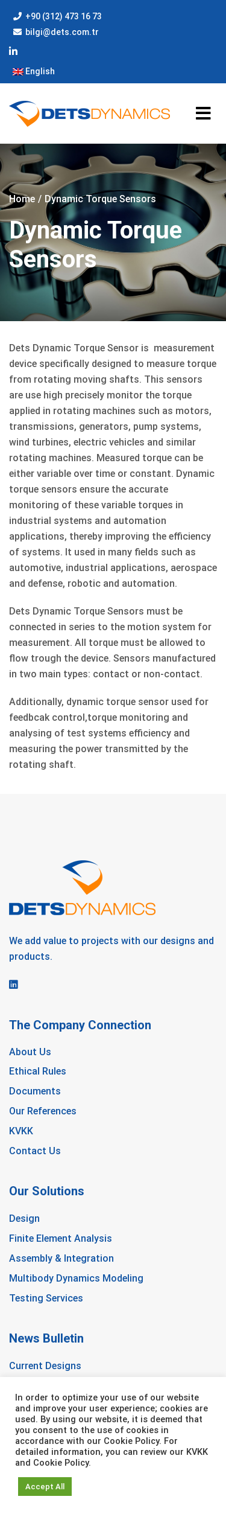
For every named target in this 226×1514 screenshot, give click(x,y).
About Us (30, 1052)
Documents (35, 1091)
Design (24, 1218)
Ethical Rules (37, 1071)
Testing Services (46, 1298)
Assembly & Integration (61, 1258)
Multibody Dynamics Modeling (76, 1278)
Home (22, 199)
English (34, 71)
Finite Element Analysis (60, 1238)
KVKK (21, 1131)
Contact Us (35, 1151)
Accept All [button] (44, 1486)
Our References (43, 1111)
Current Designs (45, 1366)
